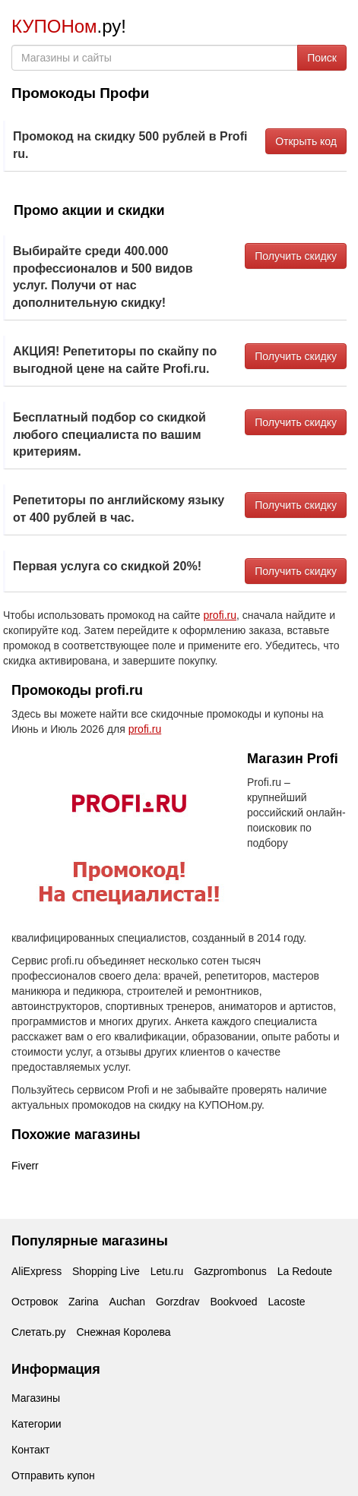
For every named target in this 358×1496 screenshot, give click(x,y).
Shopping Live (106, 1271)
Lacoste (287, 1302)
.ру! (68, 26)
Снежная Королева (123, 1332)
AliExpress (36, 1271)
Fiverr (25, 1166)
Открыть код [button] (306, 141)
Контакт (30, 1450)
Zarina (83, 1302)
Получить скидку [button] (296, 256)
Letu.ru (167, 1271)
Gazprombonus (230, 1271)
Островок (34, 1302)
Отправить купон (53, 1475)
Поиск (322, 58)
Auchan (127, 1302)
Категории (36, 1424)
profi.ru (219, 615)
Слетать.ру (38, 1332)
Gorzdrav (178, 1302)
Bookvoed (233, 1302)
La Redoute (304, 1271)
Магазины (35, 1398)
